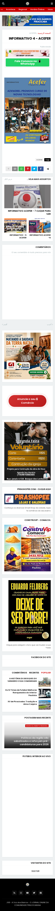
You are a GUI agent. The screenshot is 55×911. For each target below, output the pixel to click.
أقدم (5, 324)
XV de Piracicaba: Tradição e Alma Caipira (22, 702)
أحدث (49, 324)
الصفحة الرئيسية (44, 33)
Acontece (10, 9)
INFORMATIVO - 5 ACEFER (18, 236)
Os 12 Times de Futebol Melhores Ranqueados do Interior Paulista (21, 693)
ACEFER (32, 33)
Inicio (50, 9)
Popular (46, 672)
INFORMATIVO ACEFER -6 (40, 236)
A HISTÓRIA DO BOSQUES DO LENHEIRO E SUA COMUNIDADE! (22, 679)
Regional (23, 9)
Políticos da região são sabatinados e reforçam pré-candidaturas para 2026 (31, 741)
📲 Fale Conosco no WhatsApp (28, 62)
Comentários (19, 672)
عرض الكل (8, 179)
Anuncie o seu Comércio (27, 401)
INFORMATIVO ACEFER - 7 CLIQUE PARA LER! (29, 212)
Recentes (34, 672)
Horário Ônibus (37, 9)
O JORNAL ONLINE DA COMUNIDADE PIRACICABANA (31, 904)
